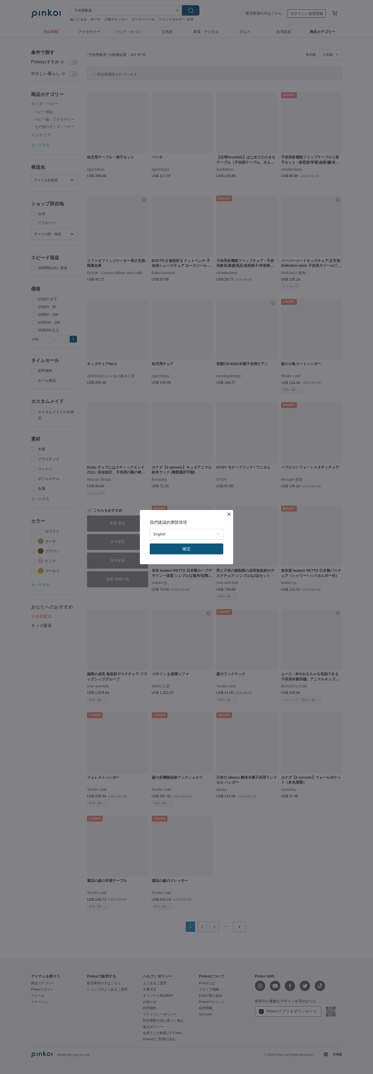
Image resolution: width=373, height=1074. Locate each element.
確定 (186, 549)
